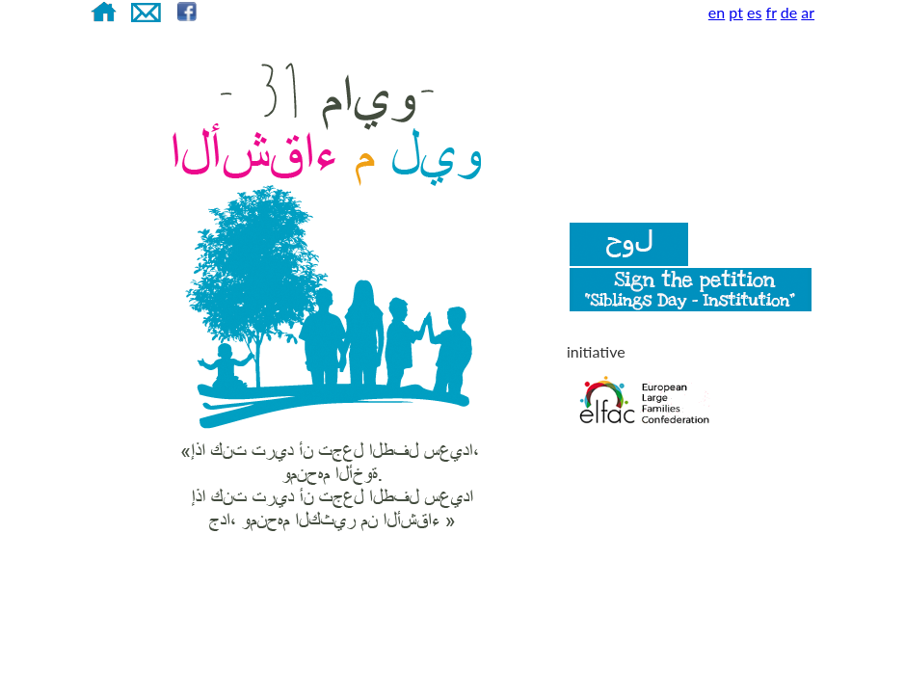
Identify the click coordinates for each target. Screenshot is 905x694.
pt (736, 12)
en (716, 12)
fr (771, 12)
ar (807, 12)
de (789, 12)
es (754, 12)
